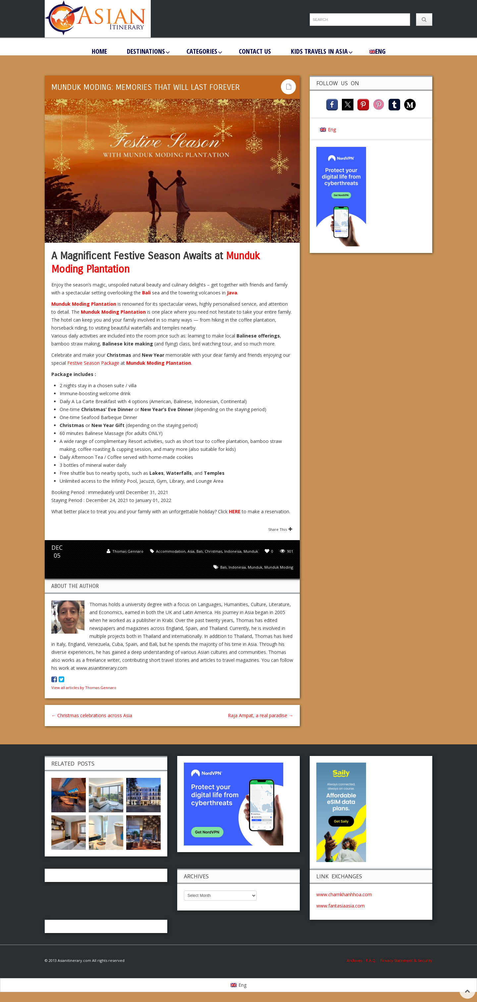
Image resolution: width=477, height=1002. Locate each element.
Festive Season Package (93, 363)
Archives (356, 960)
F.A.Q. (371, 960)
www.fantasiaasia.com (340, 906)
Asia (190, 551)
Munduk (250, 551)
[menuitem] (377, 51)
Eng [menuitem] (332, 129)
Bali (199, 551)
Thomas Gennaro (127, 551)
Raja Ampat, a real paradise (260, 715)
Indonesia (232, 551)
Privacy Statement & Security (406, 960)
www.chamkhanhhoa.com (344, 894)
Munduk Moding (278, 567)
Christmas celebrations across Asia (91, 715)
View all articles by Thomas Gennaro (83, 687)
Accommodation (171, 551)
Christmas (213, 551)
